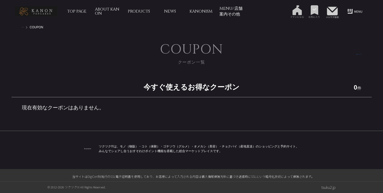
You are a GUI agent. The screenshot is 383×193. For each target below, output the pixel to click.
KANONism (201, 11)
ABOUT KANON (107, 11)
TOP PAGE (76, 11)
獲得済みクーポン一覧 (343, 54)
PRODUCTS (139, 11)
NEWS (170, 11)
